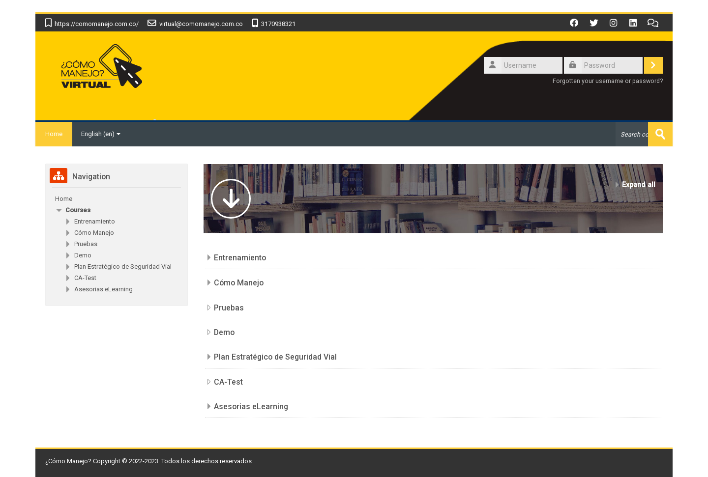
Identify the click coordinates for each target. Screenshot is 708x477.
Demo (224, 332)
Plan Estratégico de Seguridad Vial (275, 357)
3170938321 (278, 24)
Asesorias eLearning (251, 406)
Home (53, 134)
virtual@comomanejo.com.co (201, 24)
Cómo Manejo (239, 282)
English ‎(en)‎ (100, 134)
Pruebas (229, 307)
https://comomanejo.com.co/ (97, 24)
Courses (77, 210)
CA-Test (228, 382)
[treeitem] (116, 199)
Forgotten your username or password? (608, 80)
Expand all (638, 185)
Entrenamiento (240, 257)
